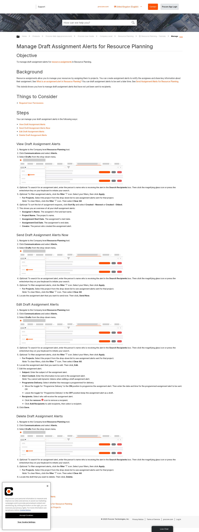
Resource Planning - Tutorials (152, 36)
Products (36, 36)
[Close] (47, 486)
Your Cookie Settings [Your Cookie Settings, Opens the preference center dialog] (26, 522)
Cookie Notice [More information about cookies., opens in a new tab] (25, 510)
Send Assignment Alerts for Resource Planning (157, 81)
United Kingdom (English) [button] (127, 7)
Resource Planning (126, 36)
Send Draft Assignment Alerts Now (34, 128)
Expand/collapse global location (181, 36)
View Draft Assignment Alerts (32, 124)
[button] (133, 22)
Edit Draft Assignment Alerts (31, 131)
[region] (26, 506)
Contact (153, 7)
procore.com (103, 7)
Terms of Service (153, 519)
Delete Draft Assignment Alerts (33, 135)
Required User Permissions (31, 103)
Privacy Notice (137, 519)
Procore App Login (169, 7)
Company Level (106, 36)
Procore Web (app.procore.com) (59, 36)
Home (24, 36)
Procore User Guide (86, 36)
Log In (178, 519)
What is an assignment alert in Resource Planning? (59, 81)
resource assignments (62, 62)
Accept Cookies (26, 515)
